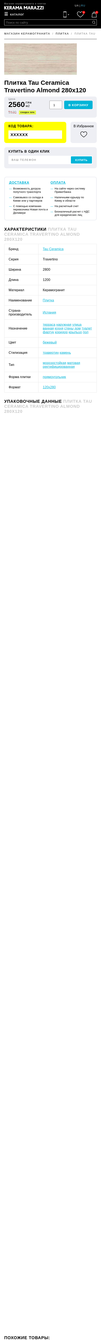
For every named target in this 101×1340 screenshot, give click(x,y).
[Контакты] (66, 14)
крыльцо (75, 332)
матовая (73, 363)
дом (77, 328)
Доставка (19, 182)
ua (77, 5)
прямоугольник (54, 377)
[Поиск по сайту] (93, 22)
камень (65, 352)
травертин (51, 352)
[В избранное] (83, 134)
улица (77, 324)
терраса (49, 324)
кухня (59, 328)
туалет (87, 328)
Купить (81, 160)
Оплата (58, 182)
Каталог (17, 14)
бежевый (50, 342)
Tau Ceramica (53, 249)
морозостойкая (54, 363)
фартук (48, 332)
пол (86, 332)
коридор (61, 332)
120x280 (49, 387)
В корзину (78, 105)
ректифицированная (59, 366)
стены (68, 328)
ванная (48, 328)
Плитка (48, 300)
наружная (63, 324)
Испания (49, 312)
